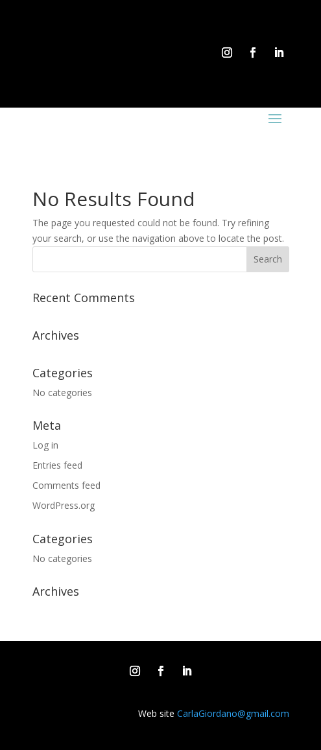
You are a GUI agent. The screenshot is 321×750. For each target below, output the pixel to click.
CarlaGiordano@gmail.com (233, 713)
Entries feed (57, 465)
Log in (45, 445)
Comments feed (66, 485)
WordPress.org (63, 505)
